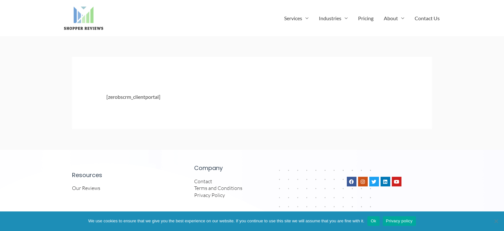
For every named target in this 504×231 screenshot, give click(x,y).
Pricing (366, 19)
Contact (203, 183)
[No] (496, 221)
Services (293, 19)
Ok (373, 220)
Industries (330, 19)
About (391, 19)
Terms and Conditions (218, 190)
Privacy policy (399, 220)
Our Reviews (86, 190)
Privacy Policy (209, 197)
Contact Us (427, 19)
